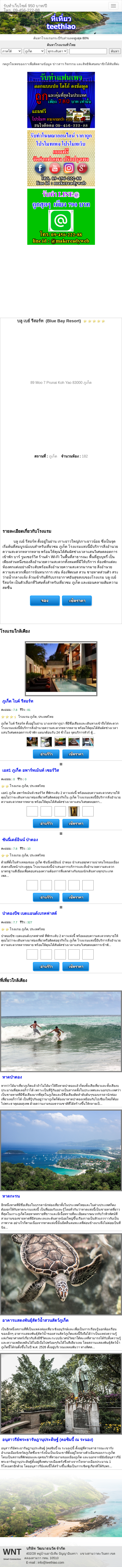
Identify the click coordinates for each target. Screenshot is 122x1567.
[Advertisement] (61, 281)
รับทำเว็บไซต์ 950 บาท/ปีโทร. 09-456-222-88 (25, 7)
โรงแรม (27, 716)
